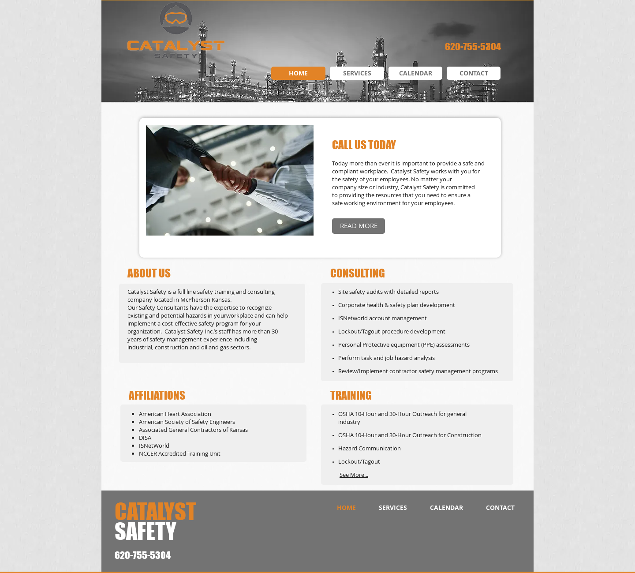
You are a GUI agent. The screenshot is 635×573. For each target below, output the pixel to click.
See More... (354, 475)
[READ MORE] (358, 226)
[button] (230, 180)
